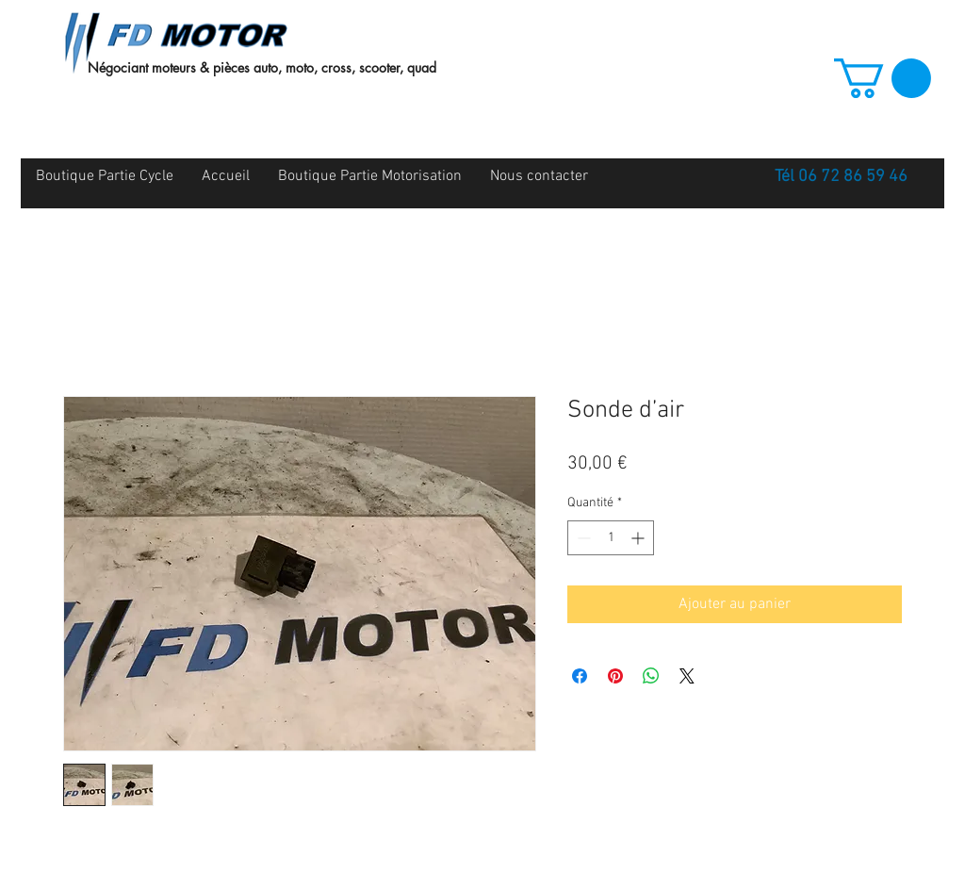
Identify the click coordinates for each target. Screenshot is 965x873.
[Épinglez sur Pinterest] (615, 676)
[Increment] (639, 537)
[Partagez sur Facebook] (579, 676)
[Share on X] (687, 676)
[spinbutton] (611, 537)
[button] (882, 78)
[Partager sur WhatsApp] (651, 676)
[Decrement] (582, 537)
